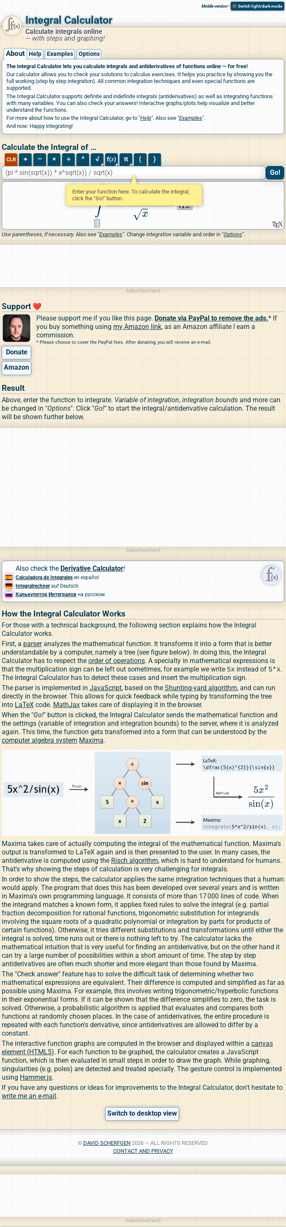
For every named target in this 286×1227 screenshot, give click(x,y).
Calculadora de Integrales (44, 577)
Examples (60, 54)
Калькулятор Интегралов (46, 594)
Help (35, 54)
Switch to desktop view (142, 1114)
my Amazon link (137, 327)
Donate (16, 352)
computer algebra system (39, 741)
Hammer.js (36, 1078)
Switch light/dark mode (260, 6)
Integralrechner (33, 586)
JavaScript (106, 689)
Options (89, 54)
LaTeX (24, 706)
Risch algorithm (134, 861)
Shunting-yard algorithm (201, 689)
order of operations (116, 661)
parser (32, 644)
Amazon (16, 367)
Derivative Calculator (91, 568)
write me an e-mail (29, 1097)
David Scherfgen (107, 1144)
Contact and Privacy (143, 1152)
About (15, 54)
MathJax (66, 706)
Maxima (91, 741)
